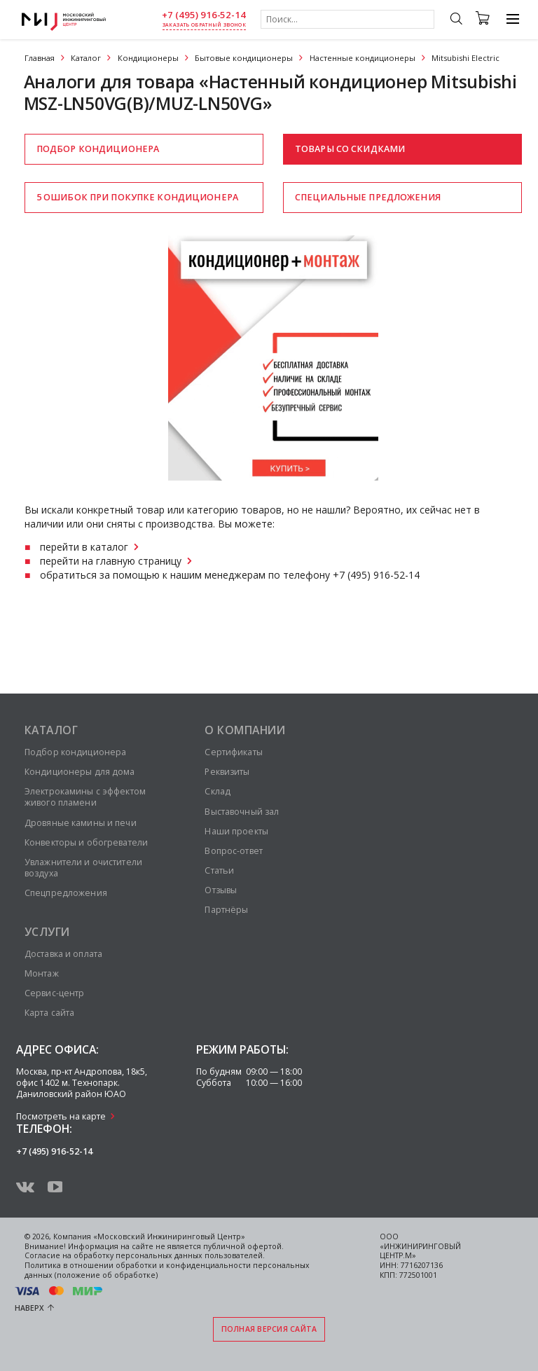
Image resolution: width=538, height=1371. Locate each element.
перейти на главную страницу (110, 560)
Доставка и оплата (63, 954)
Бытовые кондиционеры (244, 58)
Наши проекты (236, 831)
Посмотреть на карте (61, 1116)
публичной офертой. (243, 1246)
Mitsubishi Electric (465, 58)
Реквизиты (227, 772)
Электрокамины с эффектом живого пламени (85, 796)
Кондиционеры (148, 58)
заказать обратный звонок (204, 25)
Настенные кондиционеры (362, 58)
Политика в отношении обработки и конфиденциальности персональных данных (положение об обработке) (167, 1270)
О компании (245, 730)
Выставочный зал (242, 812)
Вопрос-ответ (233, 851)
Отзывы (221, 890)
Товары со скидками (350, 149)
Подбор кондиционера (97, 149)
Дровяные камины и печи (81, 823)
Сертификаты (233, 752)
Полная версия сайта (269, 1329)
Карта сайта (49, 1013)
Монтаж (42, 973)
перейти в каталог (84, 546)
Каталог (86, 58)
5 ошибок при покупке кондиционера (137, 197)
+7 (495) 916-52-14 (204, 15)
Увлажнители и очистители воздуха (83, 867)
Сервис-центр (54, 993)
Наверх (29, 1308)
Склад (217, 791)
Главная (40, 58)
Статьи (219, 870)
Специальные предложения (368, 197)
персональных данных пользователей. (190, 1255)
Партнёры (226, 910)
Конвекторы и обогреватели (86, 842)
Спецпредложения (66, 893)
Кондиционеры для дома (80, 772)
